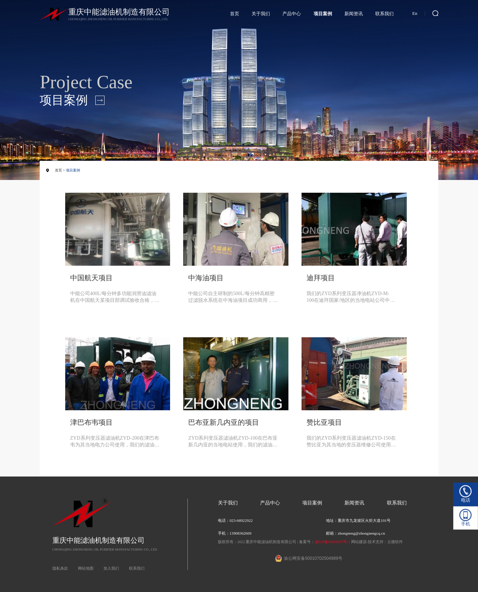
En (414, 13)
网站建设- (359, 542)
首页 (234, 13)
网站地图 (86, 568)
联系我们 (384, 13)
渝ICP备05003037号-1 (332, 542)
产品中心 (291, 13)
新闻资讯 (353, 13)
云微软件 (395, 542)
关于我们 (261, 13)
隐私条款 (60, 568)
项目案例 (323, 13)
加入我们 (111, 568)
